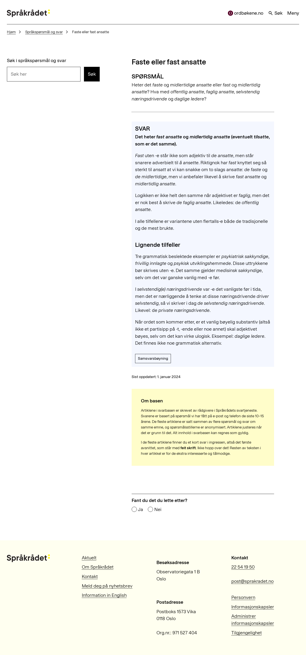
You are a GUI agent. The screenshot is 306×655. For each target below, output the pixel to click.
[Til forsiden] (28, 13)
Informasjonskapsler (252, 607)
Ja (140, 509)
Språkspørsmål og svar (44, 32)
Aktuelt (89, 558)
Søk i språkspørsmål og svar (36, 60)
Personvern (243, 597)
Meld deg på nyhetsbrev (107, 586)
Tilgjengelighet (246, 633)
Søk (275, 13)
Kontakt (90, 576)
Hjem (11, 32)
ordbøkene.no (245, 13)
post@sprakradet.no (252, 581)
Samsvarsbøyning (153, 358)
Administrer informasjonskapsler (252, 619)
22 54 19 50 (243, 567)
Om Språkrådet (98, 567)
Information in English (104, 595)
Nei (157, 509)
